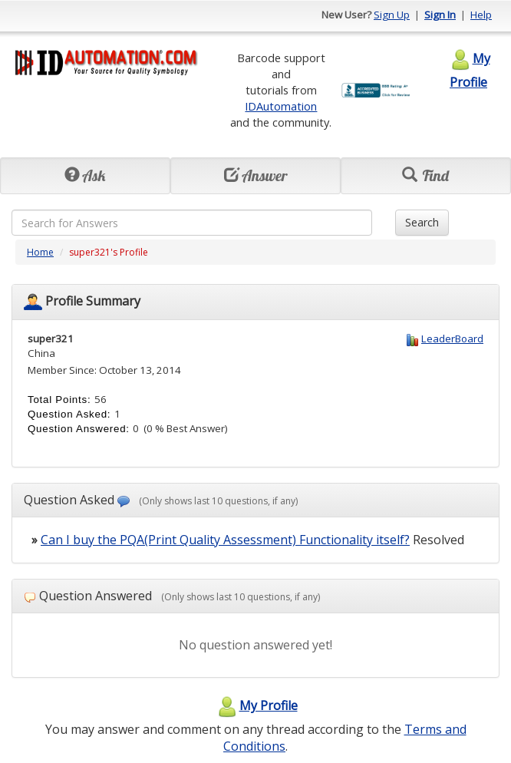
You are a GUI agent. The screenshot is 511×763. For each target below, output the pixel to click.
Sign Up (392, 14)
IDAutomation (281, 106)
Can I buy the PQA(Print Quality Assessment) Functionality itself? (225, 539)
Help (481, 14)
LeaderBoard (452, 338)
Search (422, 222)
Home (40, 252)
